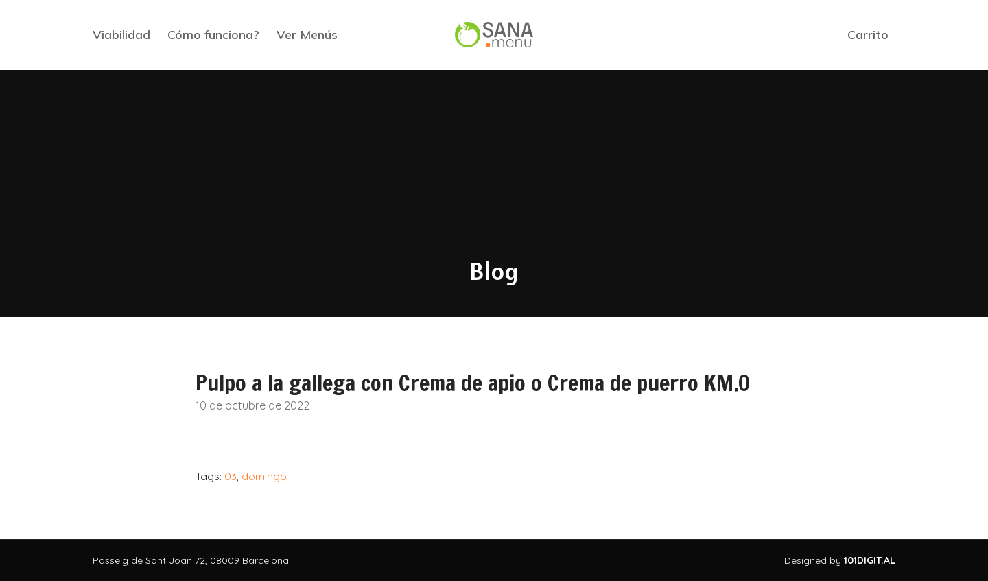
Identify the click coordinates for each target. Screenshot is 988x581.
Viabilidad (121, 35)
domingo (264, 476)
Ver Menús (307, 35)
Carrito (868, 35)
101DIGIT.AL (869, 560)
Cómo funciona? (213, 35)
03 (230, 476)
